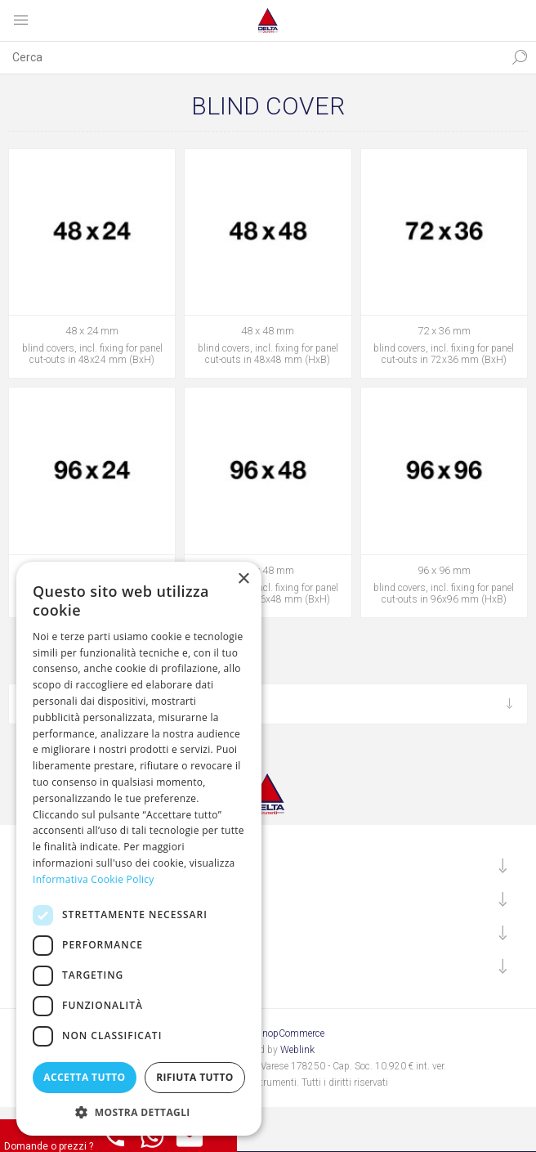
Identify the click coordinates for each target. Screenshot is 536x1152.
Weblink (297, 1050)
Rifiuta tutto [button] (195, 1077)
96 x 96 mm (444, 570)
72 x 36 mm (444, 331)
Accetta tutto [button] (84, 1077)
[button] (139, 1111)
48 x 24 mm (91, 331)
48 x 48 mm (267, 331)
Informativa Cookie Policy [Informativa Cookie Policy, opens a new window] (93, 879)
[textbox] (251, 57)
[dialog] (138, 849)
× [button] (243, 579)
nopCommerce (293, 1033)
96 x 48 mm (267, 570)
